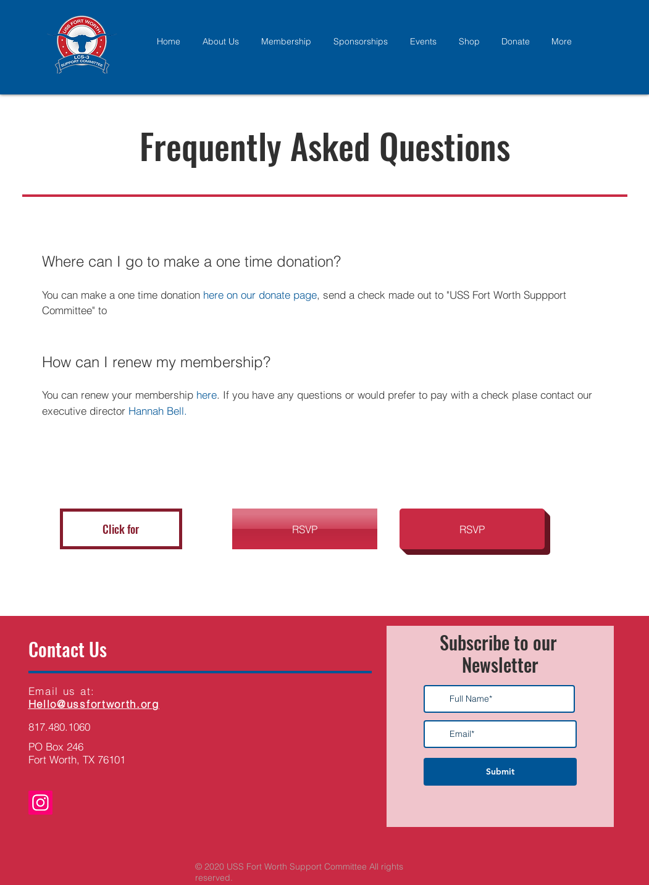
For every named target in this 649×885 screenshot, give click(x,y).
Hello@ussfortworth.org (93, 703)
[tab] (325, 344)
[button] (121, 529)
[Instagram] (40, 803)
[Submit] (500, 772)
